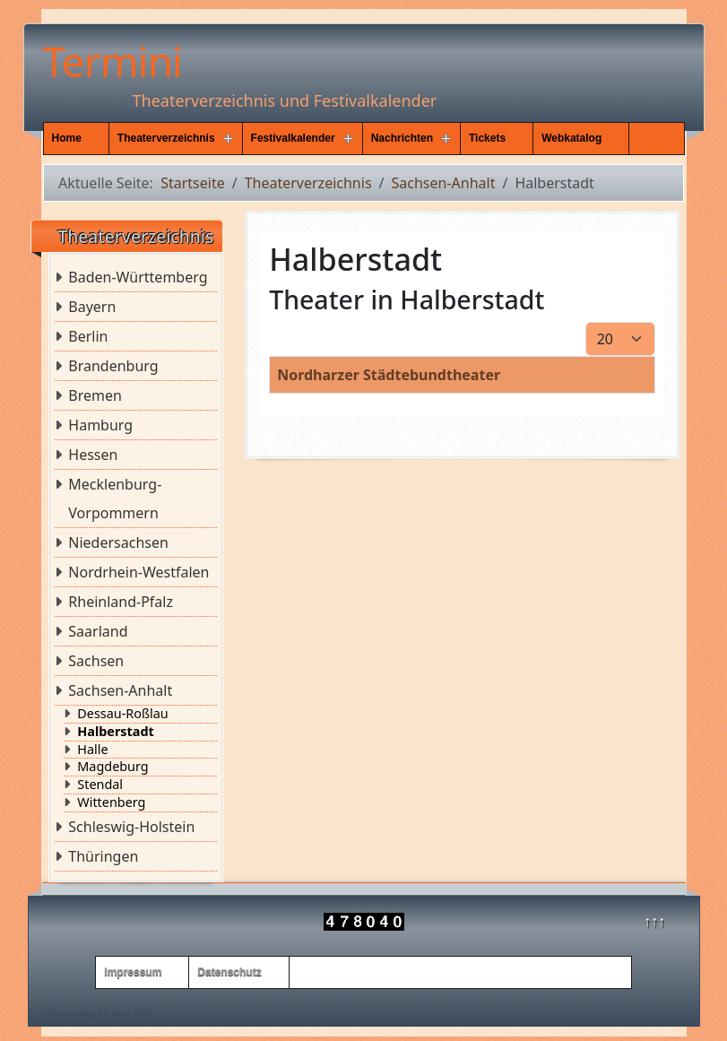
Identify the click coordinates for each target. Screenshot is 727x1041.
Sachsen (96, 661)
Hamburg (100, 425)
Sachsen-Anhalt (120, 690)
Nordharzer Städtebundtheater (388, 375)
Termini (112, 61)
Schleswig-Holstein (131, 827)
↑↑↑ (654, 921)
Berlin (88, 336)
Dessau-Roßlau (122, 714)
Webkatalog (571, 138)
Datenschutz (229, 972)
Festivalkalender (293, 138)
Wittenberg (111, 802)
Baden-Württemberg (137, 277)
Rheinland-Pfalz (120, 602)
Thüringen (103, 856)
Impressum (132, 972)
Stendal (100, 784)
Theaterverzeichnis (166, 138)
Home (67, 138)
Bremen (95, 395)
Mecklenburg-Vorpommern (114, 498)
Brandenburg (113, 366)
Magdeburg (112, 767)
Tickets (487, 138)
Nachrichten (402, 138)
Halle (92, 750)
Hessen (92, 454)
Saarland (97, 631)
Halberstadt (115, 732)
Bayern (92, 307)
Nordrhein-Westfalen (138, 572)
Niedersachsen (118, 542)
